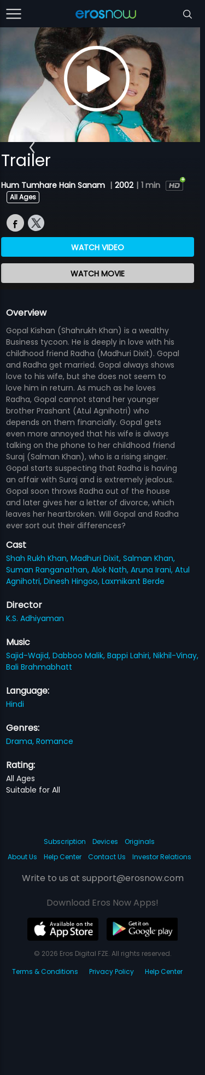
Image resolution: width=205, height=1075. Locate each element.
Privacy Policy (111, 971)
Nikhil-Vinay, (175, 655)
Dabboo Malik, (79, 655)
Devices (105, 841)
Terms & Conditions (45, 971)
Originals (140, 841)
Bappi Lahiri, (130, 655)
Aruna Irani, (153, 569)
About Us (22, 856)
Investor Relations (161, 856)
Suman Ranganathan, (48, 569)
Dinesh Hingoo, (73, 581)
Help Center (62, 856)
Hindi (15, 704)
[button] (32, 147)
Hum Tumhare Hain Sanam (54, 185)
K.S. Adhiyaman (35, 618)
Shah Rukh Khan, (38, 558)
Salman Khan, (149, 558)
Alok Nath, (111, 569)
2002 (124, 185)
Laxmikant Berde (133, 581)
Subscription (65, 841)
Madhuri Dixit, (97, 558)
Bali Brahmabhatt (39, 666)
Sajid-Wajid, (29, 655)
